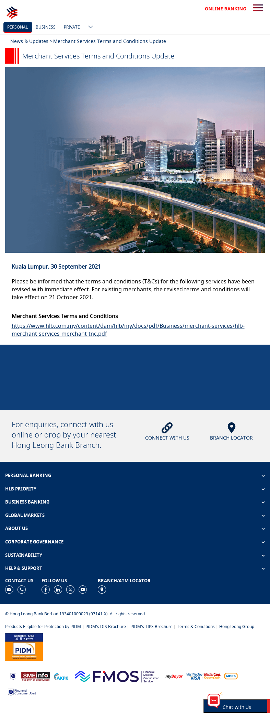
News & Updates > (31, 41)
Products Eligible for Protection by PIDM (43, 626)
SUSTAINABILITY (23, 555)
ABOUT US (16, 528)
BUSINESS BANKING (27, 502)
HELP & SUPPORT (23, 568)
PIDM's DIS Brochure (105, 626)
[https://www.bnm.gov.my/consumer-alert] (22, 691)
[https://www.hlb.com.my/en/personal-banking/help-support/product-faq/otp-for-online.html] (203, 675)
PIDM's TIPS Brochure (151, 626)
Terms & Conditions (196, 626)
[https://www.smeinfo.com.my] (35, 675)
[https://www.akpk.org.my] (61, 675)
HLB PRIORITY (20, 489)
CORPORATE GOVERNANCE (34, 542)
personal (17, 27)
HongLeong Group (236, 626)
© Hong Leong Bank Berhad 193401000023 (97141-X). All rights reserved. (75, 614)
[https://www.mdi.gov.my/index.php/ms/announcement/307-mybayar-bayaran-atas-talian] (174, 675)
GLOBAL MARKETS (25, 515)
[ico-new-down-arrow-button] (89, 27)
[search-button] (258, 8)
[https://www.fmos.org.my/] (117, 675)
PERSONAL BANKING (28, 475)
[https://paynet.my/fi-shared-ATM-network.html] (231, 675)
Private (72, 27)
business (46, 27)
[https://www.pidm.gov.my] (24, 646)
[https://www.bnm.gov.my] (13, 675)
